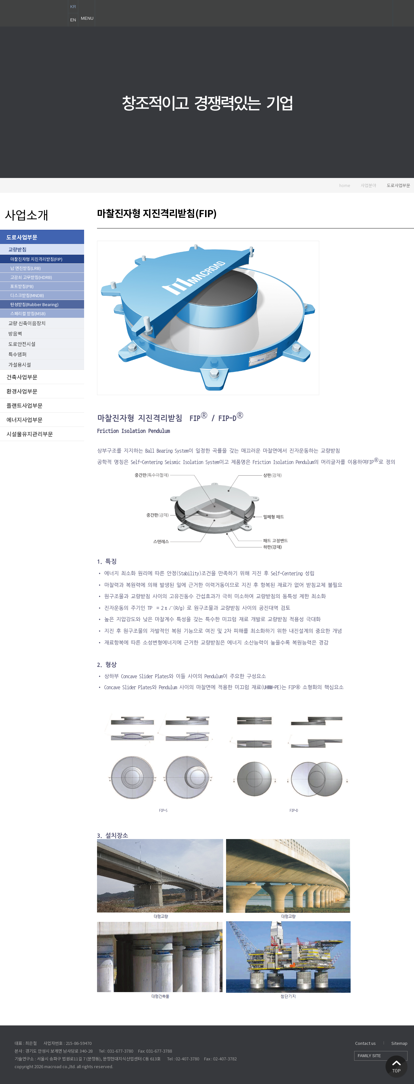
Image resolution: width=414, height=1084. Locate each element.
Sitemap (399, 1043)
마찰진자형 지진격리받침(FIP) (36, 259)
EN (73, 19)
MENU (86, 13)
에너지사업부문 (24, 419)
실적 (350, 315)
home (341, 185)
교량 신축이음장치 (27, 323)
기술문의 (393, 315)
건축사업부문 (22, 377)
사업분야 (368, 185)
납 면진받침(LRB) (25, 268)
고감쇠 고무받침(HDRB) (31, 277)
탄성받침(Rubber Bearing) (34, 304)
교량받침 (17, 249)
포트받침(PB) (22, 286)
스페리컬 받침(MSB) (28, 313)
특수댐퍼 (17, 354)
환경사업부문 (22, 391)
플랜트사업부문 (24, 405)
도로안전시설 (22, 343)
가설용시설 (19, 364)
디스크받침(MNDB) (27, 295)
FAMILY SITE (381, 1056)
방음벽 (15, 333)
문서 (350, 272)
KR (73, 6)
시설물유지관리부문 (29, 434)
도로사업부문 (398, 185)
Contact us (365, 1043)
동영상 (393, 272)
